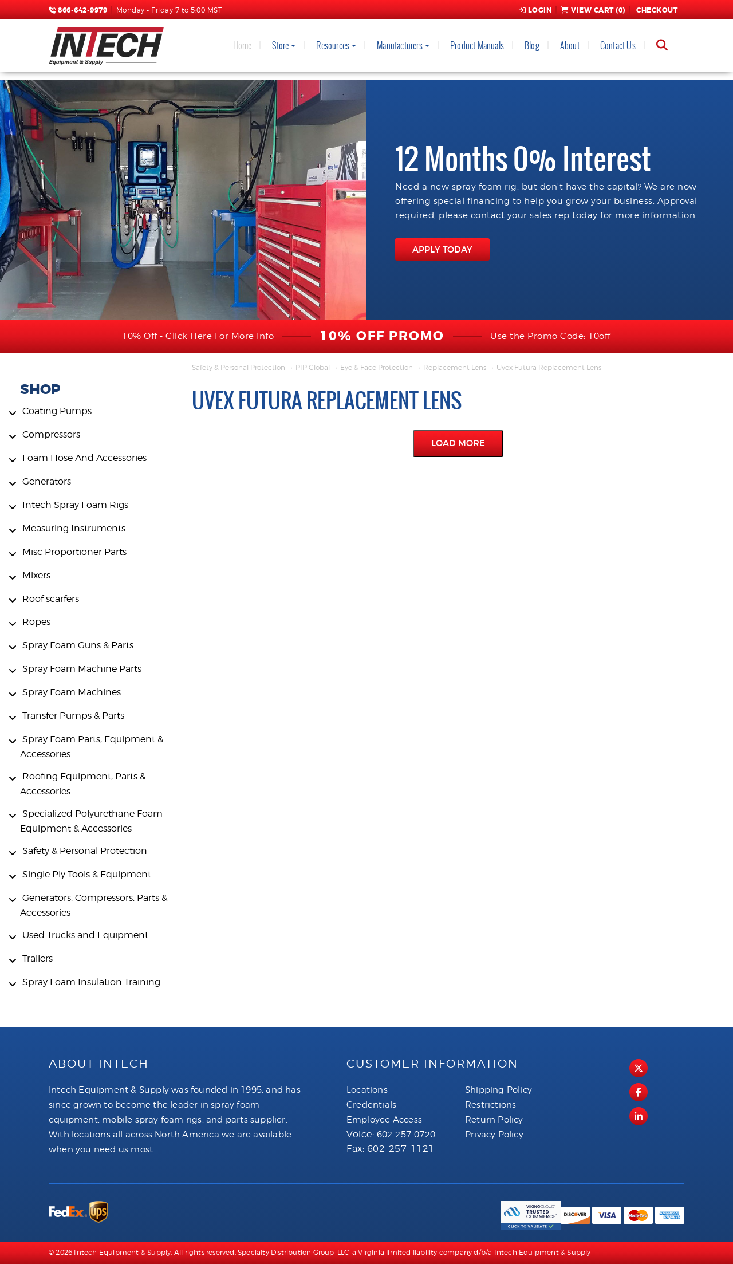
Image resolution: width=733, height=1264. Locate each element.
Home (242, 45)
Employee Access (384, 1120)
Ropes (36, 621)
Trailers (37, 958)
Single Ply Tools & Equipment (86, 874)
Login (535, 10)
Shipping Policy (498, 1090)
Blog (532, 45)
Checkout (656, 10)
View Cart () (593, 10)
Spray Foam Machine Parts (81, 668)
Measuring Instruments (73, 528)
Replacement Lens (454, 367)
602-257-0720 (406, 1134)
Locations (367, 1090)
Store (280, 45)
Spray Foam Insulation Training (91, 981)
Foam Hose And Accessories (84, 457)
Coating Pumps (57, 410)
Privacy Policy (494, 1134)
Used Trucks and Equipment (85, 935)
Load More (458, 443)
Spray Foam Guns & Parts (77, 645)
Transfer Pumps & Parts (73, 715)
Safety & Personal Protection (84, 850)
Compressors (51, 434)
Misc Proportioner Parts (74, 551)
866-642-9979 (78, 10)
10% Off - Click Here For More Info (198, 336)
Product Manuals (477, 45)
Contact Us (618, 45)
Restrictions (490, 1105)
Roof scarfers (50, 598)
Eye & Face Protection (376, 367)
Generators (46, 481)
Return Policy (494, 1120)
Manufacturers (400, 45)
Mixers (36, 575)
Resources (332, 45)
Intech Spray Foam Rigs (75, 504)
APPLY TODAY (442, 249)
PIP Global (312, 367)
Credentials (371, 1105)
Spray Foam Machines (71, 692)
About (570, 45)
